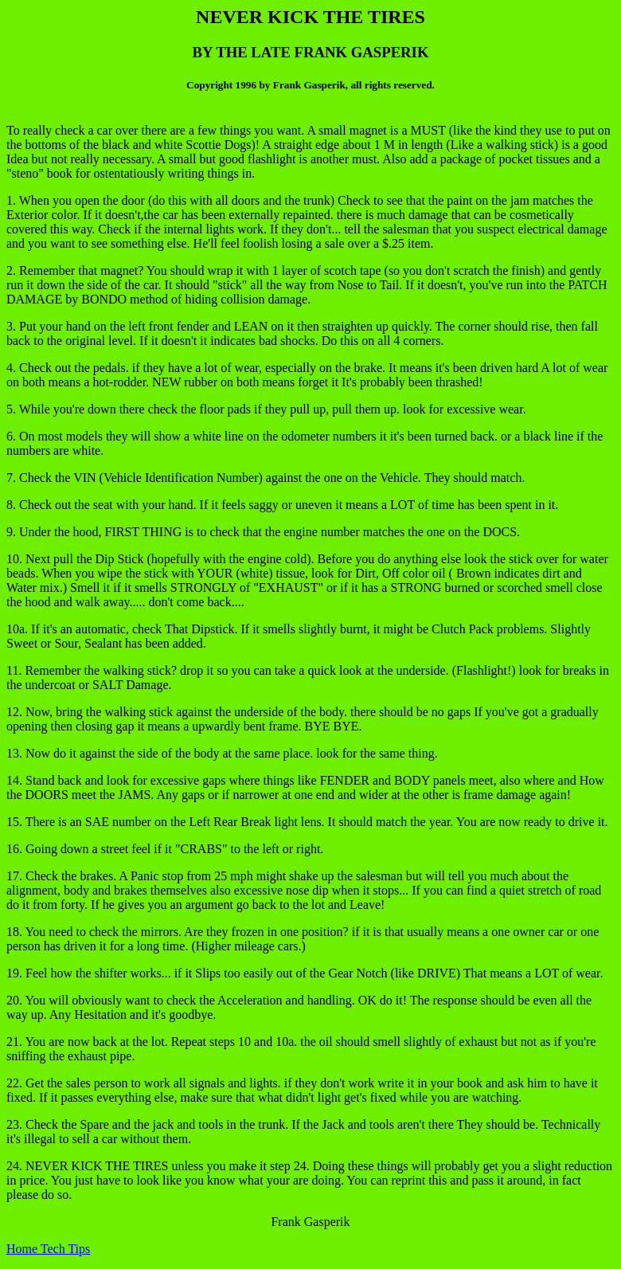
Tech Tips (65, 1248)
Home (23, 1248)
